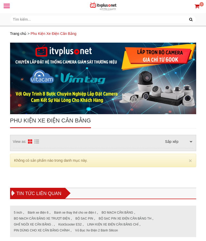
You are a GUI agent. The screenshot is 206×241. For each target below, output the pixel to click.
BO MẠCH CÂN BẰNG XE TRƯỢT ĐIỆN (42, 218)
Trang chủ (18, 34)
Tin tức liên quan (39, 193)
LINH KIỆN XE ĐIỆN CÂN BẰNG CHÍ (113, 224)
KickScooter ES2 (70, 224)
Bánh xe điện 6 (38, 212)
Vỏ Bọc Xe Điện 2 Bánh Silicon (96, 230)
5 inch (18, 212)
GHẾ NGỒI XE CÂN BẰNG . (33, 224)
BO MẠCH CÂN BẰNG (117, 212)
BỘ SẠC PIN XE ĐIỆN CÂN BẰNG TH (125, 218)
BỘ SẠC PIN (84, 218)
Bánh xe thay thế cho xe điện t (75, 212)
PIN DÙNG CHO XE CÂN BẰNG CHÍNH (42, 230)
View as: (20, 141)
